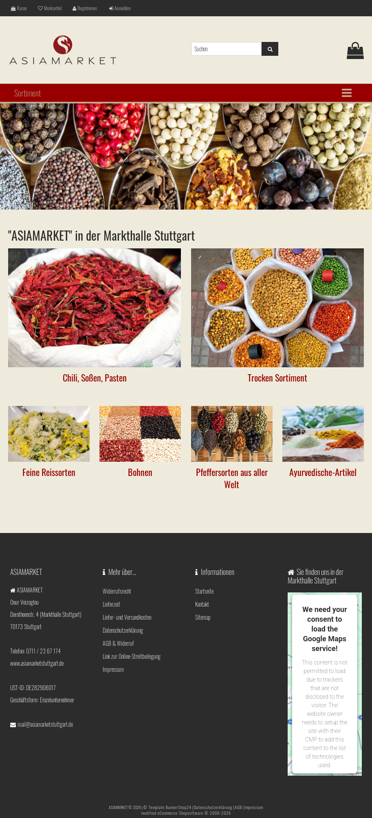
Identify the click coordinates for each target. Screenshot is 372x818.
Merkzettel (50, 7)
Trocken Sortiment (277, 377)
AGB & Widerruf (118, 643)
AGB (238, 807)
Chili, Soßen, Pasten (95, 377)
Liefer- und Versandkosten (127, 617)
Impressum (113, 669)
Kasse (19, 7)
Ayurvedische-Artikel (323, 471)
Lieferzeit (111, 604)
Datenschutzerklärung (123, 630)
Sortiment (27, 93)
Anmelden (120, 7)
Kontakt (202, 604)
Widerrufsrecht (117, 591)
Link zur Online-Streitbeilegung (132, 656)
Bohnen (140, 471)
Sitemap (203, 617)
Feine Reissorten (48, 471)
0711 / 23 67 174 (43, 651)
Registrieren (85, 7)
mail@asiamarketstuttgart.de (45, 724)
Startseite (204, 591)
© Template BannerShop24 (167, 807)
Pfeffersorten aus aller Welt (232, 478)
